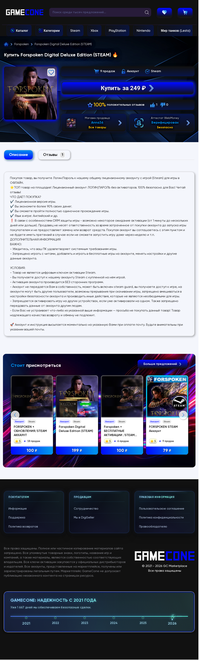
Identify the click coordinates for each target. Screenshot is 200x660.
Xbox (94, 31)
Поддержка (16, 517)
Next (183, 415)
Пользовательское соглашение (161, 508)
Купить (128, 88)
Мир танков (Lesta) (175, 31)
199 (77, 450)
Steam (75, 31)
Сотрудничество (86, 508)
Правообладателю (153, 526)
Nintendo (143, 31)
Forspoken (21, 44)
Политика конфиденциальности (161, 517)
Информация (17, 508)
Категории (52, 31)
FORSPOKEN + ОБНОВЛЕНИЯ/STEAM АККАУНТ (30, 431)
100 (32, 450)
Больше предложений (163, 364)
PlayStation (117, 31)
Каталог (22, 31)
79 (167, 450)
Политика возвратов (23, 526)
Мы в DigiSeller (84, 517)
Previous (15, 415)
